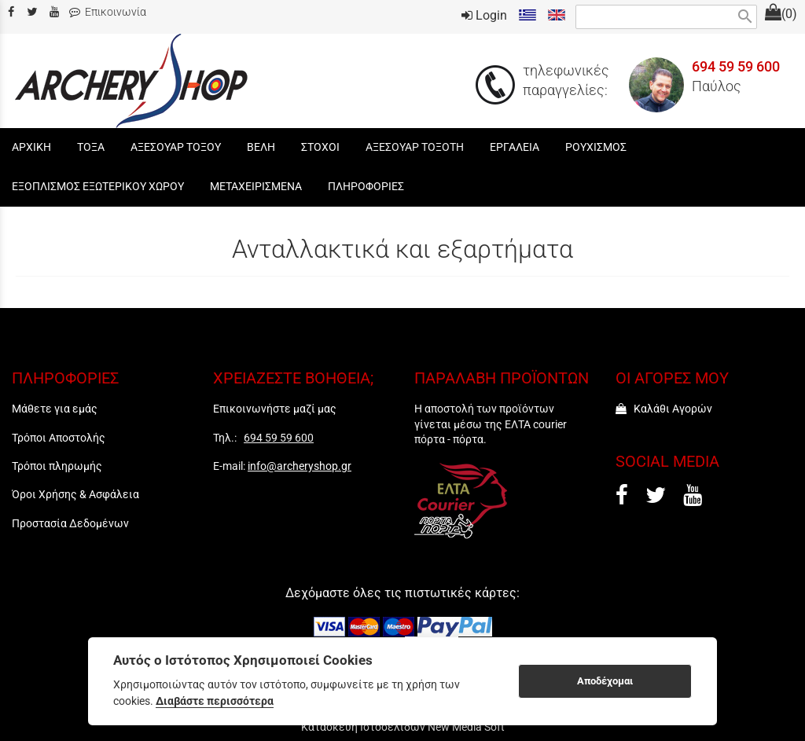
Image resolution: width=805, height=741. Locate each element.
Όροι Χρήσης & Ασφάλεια (75, 494)
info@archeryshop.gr (299, 466)
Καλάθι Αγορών (664, 408)
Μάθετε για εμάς (54, 408)
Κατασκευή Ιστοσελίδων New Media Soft (403, 727)
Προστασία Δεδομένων (70, 523)
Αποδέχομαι (605, 681)
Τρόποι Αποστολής (58, 437)
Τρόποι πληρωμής (57, 466)
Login (484, 15)
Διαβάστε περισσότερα (215, 701)
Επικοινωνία (107, 12)
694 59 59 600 (736, 67)
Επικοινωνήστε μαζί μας (274, 408)
